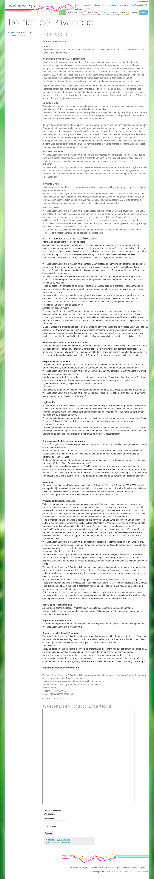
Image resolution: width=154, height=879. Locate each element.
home (145, 872)
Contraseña (49, 819)
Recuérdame (52, 827)
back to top (93, 872)
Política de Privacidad (16, 36)
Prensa (26, 33)
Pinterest (126, 867)
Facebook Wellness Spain (110, 867)
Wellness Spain (14, 33)
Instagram (84, 867)
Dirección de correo (52, 811)
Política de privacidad (132, 872)
